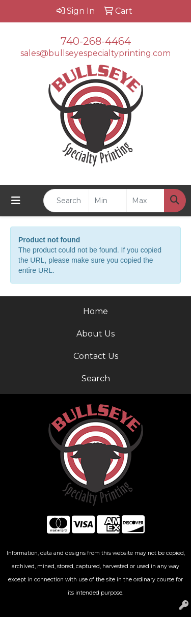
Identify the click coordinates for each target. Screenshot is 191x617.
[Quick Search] (66, 200)
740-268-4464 (96, 41)
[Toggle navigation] (15, 200)
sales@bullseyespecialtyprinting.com (95, 53)
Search (95, 378)
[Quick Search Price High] (145, 200)
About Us (95, 334)
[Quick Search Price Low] (108, 200)
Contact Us (95, 356)
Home (95, 311)
